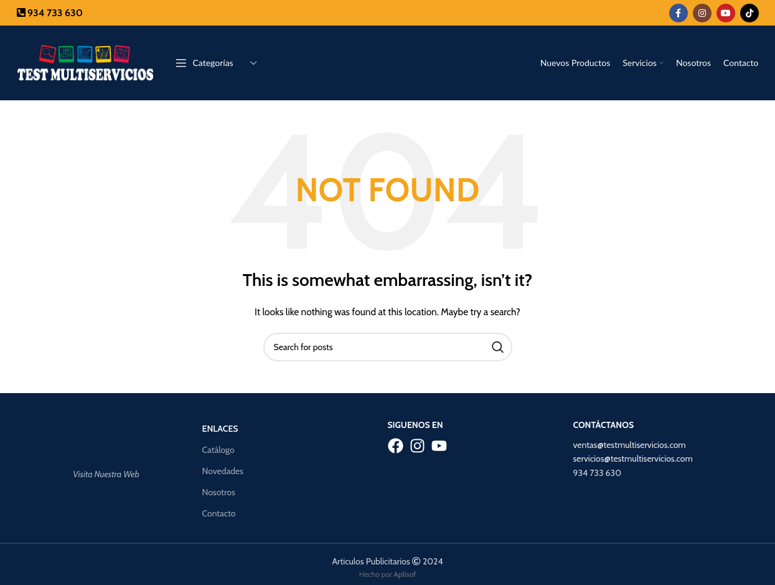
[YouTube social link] (725, 13)
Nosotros (218, 492)
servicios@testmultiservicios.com (633, 458)
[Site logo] (85, 61)
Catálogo (218, 449)
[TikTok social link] (749, 13)
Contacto (219, 513)
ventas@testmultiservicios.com (629, 444)
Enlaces (220, 428)
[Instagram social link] (702, 13)
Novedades (222, 471)
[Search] (387, 347)
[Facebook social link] (678, 13)
